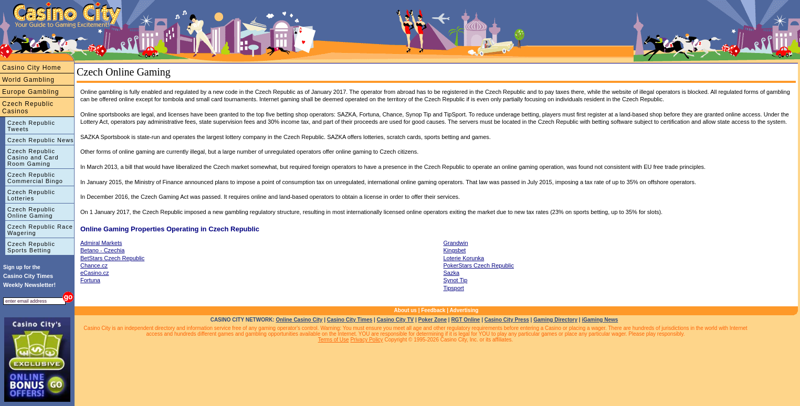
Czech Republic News (40, 140)
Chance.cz (94, 265)
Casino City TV (395, 320)
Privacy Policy (366, 340)
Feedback (433, 310)
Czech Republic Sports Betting (31, 247)
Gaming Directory (555, 320)
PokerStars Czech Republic (479, 265)
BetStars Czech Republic (112, 258)
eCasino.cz (94, 273)
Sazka (452, 273)
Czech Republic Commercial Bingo (35, 178)
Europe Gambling (30, 91)
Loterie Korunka (464, 258)
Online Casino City (299, 320)
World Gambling (28, 79)
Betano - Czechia (102, 250)
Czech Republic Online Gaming (31, 212)
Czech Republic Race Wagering (40, 229)
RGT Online (465, 320)
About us (405, 310)
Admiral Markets (101, 243)
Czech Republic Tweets (31, 126)
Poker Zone (432, 320)
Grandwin (456, 243)
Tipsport (454, 288)
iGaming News (600, 320)
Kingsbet (455, 250)
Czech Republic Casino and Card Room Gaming (33, 157)
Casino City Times (350, 320)
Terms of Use (333, 340)
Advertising (463, 310)
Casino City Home (31, 67)
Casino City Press (507, 320)
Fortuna (90, 280)
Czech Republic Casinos (28, 107)
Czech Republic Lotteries (31, 195)
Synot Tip (456, 280)
